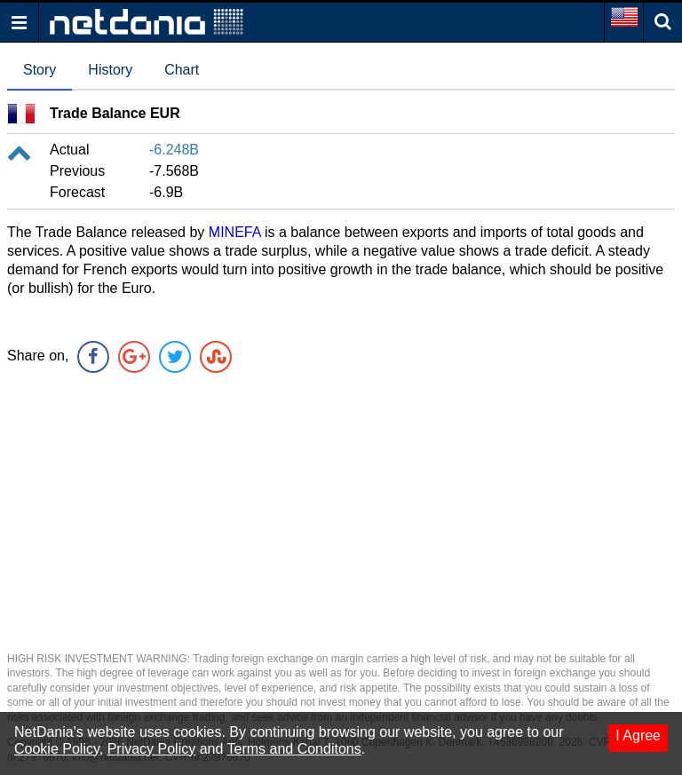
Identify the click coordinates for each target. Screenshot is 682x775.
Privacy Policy (151, 748)
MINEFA (235, 232)
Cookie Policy (56, 748)
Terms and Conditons (294, 748)
